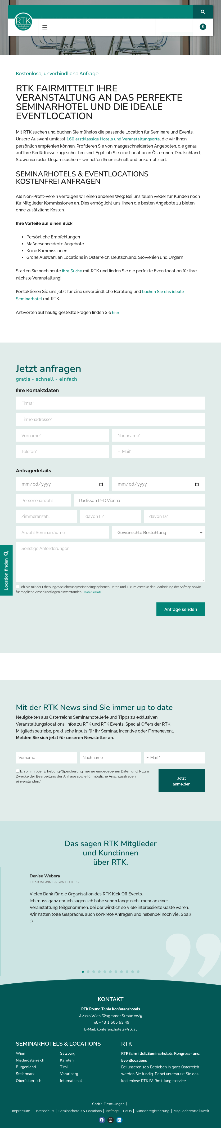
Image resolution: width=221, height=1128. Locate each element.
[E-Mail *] (174, 757)
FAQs (127, 1111)
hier (115, 313)
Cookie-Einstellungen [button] (108, 1104)
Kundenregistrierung (152, 1111)
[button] (45, 27)
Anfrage (112, 1111)
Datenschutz (92, 592)
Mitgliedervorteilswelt (191, 1111)
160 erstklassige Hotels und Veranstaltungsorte (113, 139)
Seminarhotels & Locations (80, 1111)
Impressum (21, 1111)
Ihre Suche (72, 271)
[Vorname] (46, 757)
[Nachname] (110, 757)
